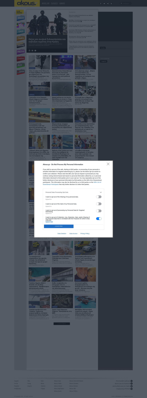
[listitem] (73, 192)
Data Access (73, 233)
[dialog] (73, 199)
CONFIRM (59, 226)
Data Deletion (62, 233)
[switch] (98, 196)
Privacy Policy (85, 233)
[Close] (109, 165)
